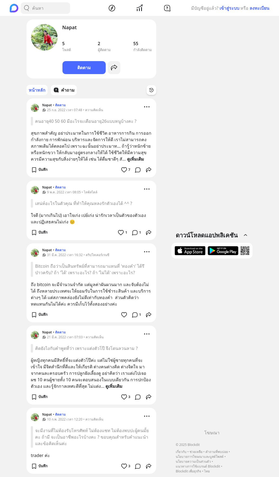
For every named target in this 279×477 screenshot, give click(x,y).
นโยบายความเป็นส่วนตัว (193, 461)
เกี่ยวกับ (181, 451)
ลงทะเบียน (259, 8)
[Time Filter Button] (151, 90)
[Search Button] (26, 8)
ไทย (207, 471)
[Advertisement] (212, 346)
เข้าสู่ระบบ (229, 8)
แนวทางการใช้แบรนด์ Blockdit (198, 466)
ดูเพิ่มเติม (135, 159)
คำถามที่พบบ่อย (216, 451)
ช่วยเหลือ (196, 451)
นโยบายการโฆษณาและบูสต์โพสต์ (200, 456)
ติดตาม (84, 68)
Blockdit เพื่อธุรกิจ (188, 471)
